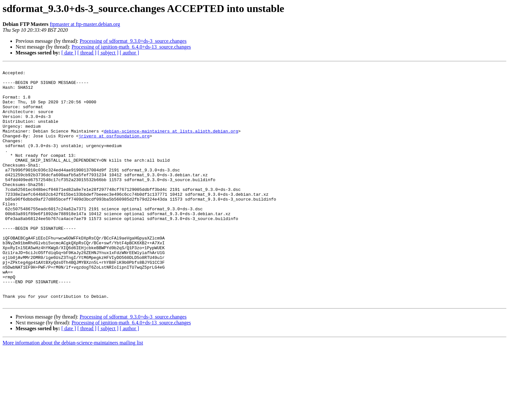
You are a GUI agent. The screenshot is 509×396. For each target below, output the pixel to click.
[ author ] (129, 52)
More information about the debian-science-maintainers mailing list (73, 390)
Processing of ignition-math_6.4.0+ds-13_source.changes (131, 47)
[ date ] (68, 52)
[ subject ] (108, 52)
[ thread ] (86, 52)
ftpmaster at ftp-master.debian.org (85, 24)
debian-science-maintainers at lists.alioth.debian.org (171, 144)
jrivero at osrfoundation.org (114, 150)
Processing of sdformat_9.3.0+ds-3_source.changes (133, 41)
